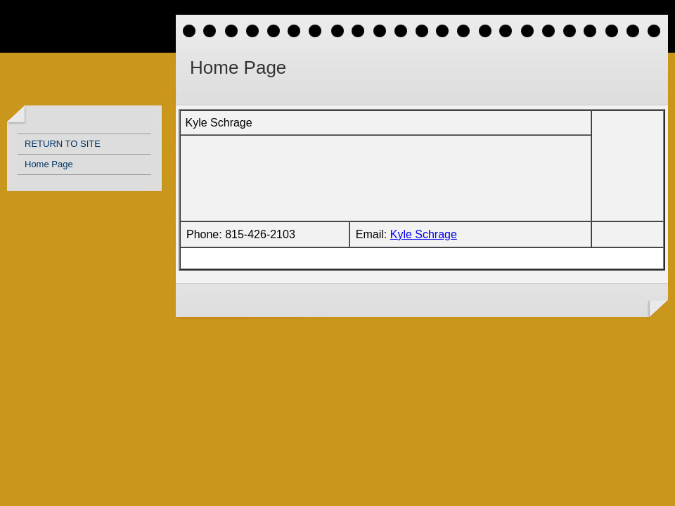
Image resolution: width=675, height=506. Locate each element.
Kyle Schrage (423, 234)
